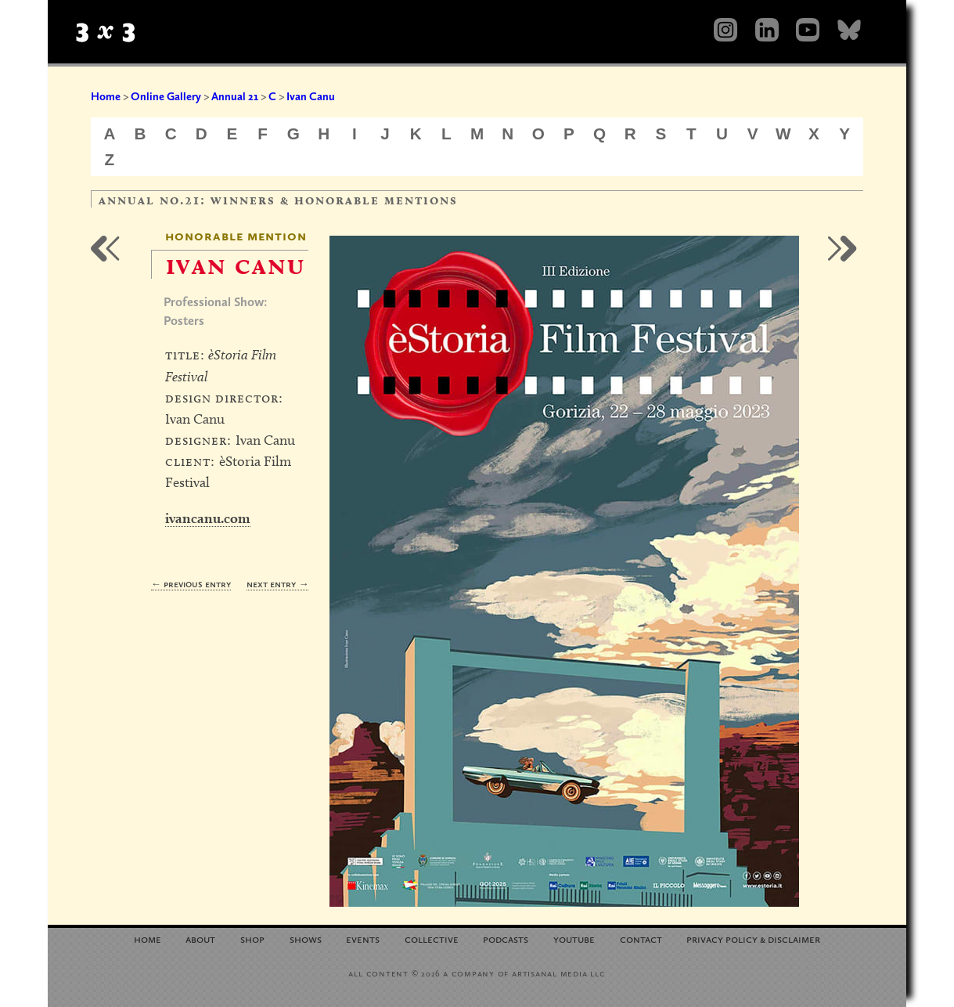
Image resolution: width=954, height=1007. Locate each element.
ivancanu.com (207, 518)
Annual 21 (234, 96)
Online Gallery (166, 96)
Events (363, 938)
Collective (432, 938)
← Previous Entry (191, 584)
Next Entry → (277, 584)
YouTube (574, 938)
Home (106, 96)
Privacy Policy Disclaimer (753, 938)
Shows (306, 938)
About (200, 938)
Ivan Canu (310, 96)
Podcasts (505, 938)
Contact (641, 938)
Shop (252, 938)
